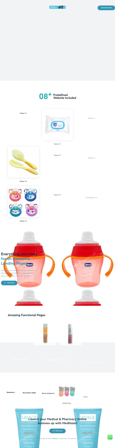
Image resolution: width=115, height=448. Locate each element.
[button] (106, 14)
